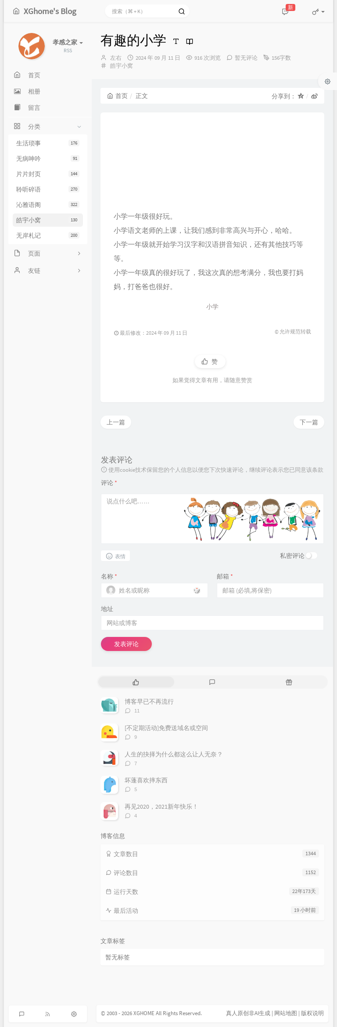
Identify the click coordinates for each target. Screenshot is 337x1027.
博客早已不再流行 (149, 701)
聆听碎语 (47, 189)
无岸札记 (47, 235)
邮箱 (225, 576)
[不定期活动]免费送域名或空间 (166, 728)
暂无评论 (246, 57)
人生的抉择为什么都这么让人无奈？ (174, 754)
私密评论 (292, 556)
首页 (117, 96)
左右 (116, 57)
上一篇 (116, 422)
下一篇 (309, 422)
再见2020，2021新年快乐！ (161, 806)
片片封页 (47, 174)
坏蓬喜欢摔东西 (146, 780)
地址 (107, 609)
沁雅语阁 (47, 205)
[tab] (135, 682)
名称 (109, 576)
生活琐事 (47, 143)
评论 (109, 483)
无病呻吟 (47, 159)
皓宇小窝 (47, 220)
